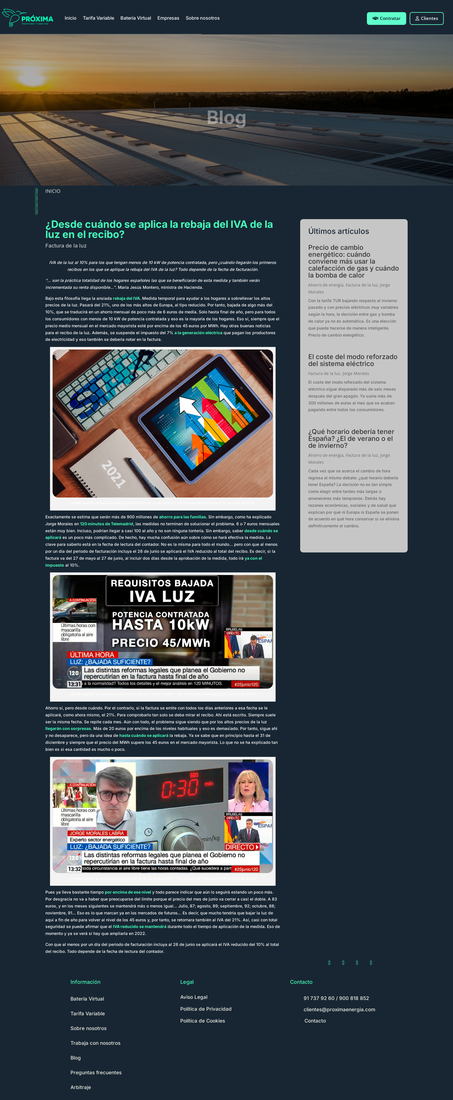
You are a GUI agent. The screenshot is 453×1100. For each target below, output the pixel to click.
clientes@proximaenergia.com (339, 1009)
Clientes (426, 18)
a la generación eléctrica (198, 332)
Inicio (71, 18)
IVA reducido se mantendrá (139, 926)
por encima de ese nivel (128, 892)
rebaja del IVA (126, 298)
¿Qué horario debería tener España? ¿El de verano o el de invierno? (351, 439)
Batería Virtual (135, 18)
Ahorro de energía (326, 285)
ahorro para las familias (182, 516)
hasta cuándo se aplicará (143, 735)
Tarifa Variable (98, 18)
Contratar (386, 18)
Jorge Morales (356, 373)
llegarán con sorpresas (68, 728)
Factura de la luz (66, 246)
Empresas (168, 18)
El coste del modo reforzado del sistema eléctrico (353, 360)
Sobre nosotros (203, 18)
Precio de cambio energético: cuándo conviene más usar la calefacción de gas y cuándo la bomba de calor (353, 261)
